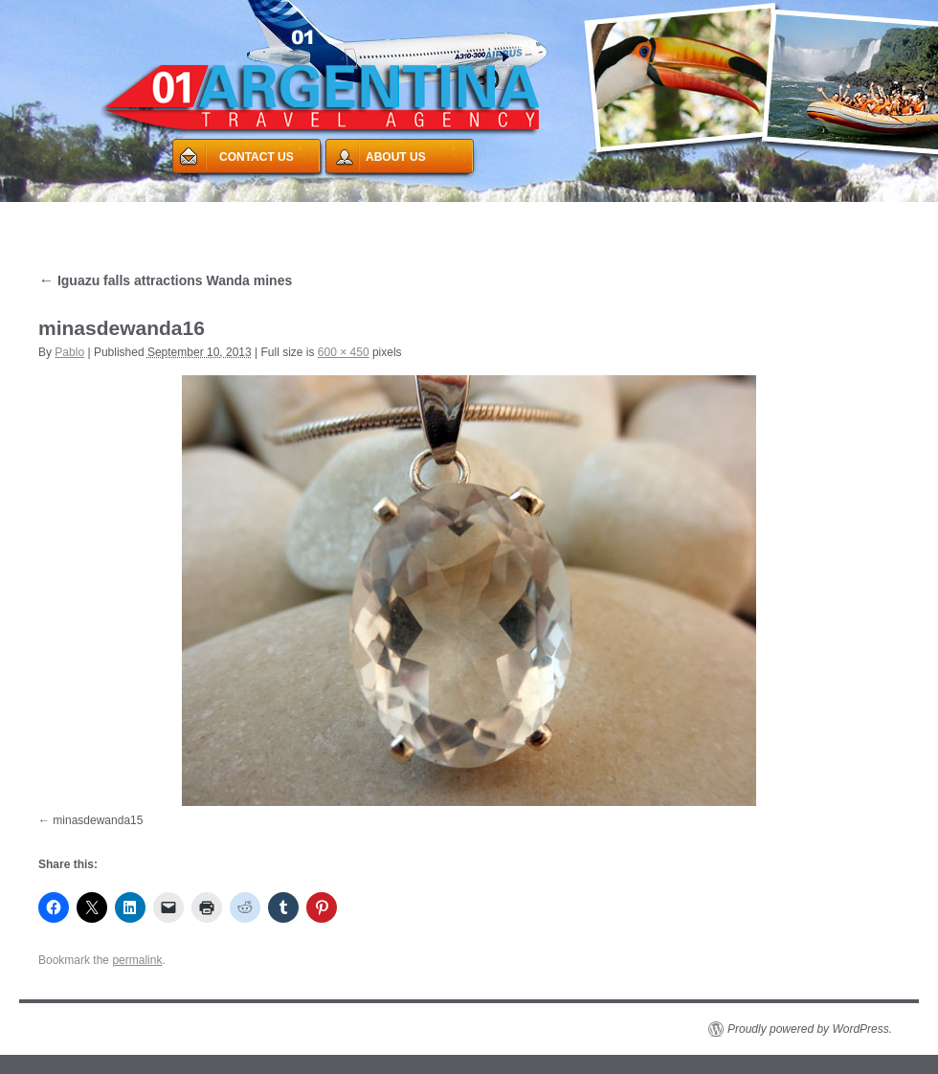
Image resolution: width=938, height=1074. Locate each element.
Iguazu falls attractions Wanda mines (165, 280)
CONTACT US (256, 157)
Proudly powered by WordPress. (809, 1029)
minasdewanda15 (98, 820)
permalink (137, 960)
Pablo (69, 352)
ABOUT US (396, 157)
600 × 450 (343, 352)
